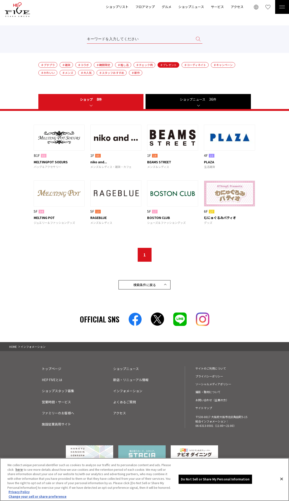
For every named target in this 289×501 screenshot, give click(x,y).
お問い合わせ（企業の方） (212, 400)
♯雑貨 (66, 65)
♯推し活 (123, 65)
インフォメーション (127, 391)
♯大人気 (86, 73)
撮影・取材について (207, 392)
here (19, 471)
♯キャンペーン (223, 65)
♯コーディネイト (195, 65)
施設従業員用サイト (56, 424)
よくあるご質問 (124, 402)
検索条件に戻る (144, 284)
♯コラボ (83, 65)
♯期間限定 (103, 65)
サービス (217, 6)
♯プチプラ (48, 65)
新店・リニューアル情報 (131, 379)
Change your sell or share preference (38, 498)
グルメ (166, 6)
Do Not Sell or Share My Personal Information (215, 481)
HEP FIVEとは (52, 379)
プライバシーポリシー (209, 376)
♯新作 (135, 73)
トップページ (51, 368)
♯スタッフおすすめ (111, 73)
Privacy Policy (19, 493)
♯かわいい (48, 73)
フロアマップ (145, 6)
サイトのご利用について (210, 368)
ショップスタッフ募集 (58, 391)
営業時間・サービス (56, 402)
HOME (13, 347)
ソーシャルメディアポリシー (213, 384)
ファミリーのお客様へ (58, 413)
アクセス (237, 6)
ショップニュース (191, 6)
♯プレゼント (168, 65)
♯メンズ (67, 73)
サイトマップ (203, 408)
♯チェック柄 (144, 65)
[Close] (282, 481)
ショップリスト (117, 6)
